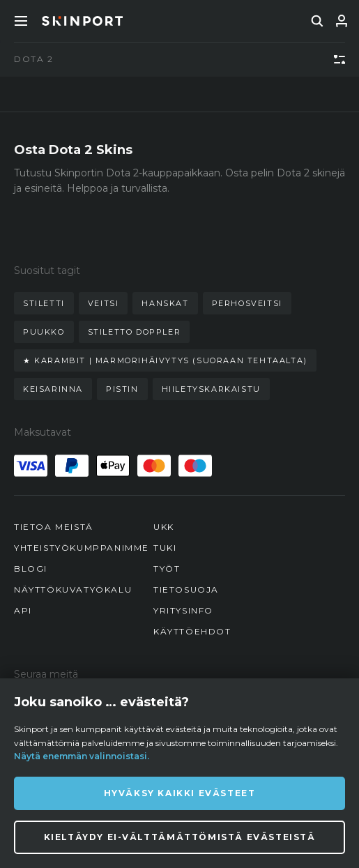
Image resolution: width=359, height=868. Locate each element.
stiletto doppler (134, 332)
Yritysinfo (183, 610)
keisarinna (53, 389)
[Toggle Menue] (21, 21)
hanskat (165, 303)
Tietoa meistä (53, 526)
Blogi (30, 568)
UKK (163, 526)
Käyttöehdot (192, 631)
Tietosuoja (186, 589)
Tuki (164, 547)
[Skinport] (82, 21)
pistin (122, 389)
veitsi (103, 303)
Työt (166, 568)
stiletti (44, 303)
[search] (317, 21)
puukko (44, 332)
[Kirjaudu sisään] (341, 20)
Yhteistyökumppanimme (81, 547)
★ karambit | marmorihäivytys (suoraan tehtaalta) (165, 360)
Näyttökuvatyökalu (73, 589)
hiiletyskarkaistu (211, 389)
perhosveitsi (247, 303)
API (23, 610)
